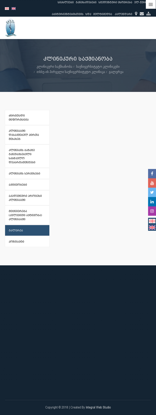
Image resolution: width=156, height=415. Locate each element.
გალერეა (116, 72)
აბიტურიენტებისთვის (67, 14)
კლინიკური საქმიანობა (54, 66)
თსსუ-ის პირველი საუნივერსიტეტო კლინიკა (71, 72)
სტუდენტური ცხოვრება (115, 2)
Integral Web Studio (98, 407)
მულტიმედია (102, 14)
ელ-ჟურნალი (143, 2)
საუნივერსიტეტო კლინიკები (98, 66)
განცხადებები (86, 2)
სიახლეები (66, 2)
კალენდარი (123, 14)
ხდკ (88, 14)
